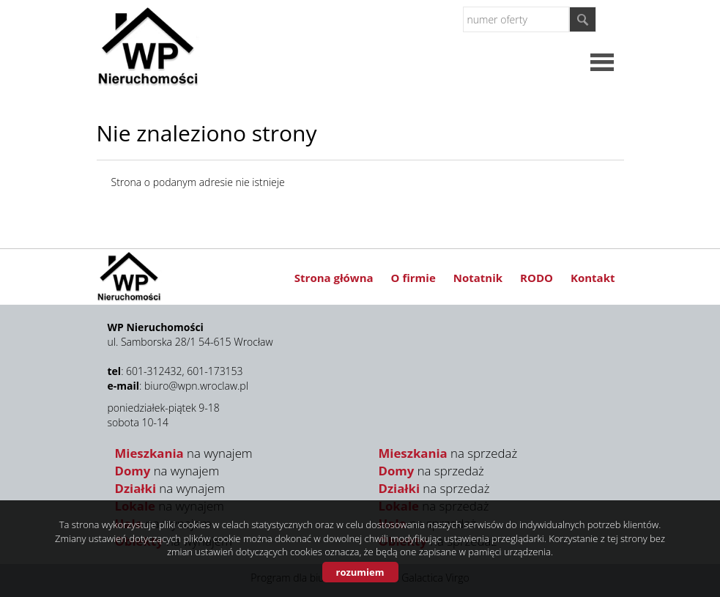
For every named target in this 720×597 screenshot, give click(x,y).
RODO (536, 277)
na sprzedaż (448, 453)
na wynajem (184, 453)
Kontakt (593, 277)
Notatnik (477, 277)
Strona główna (334, 277)
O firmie (413, 277)
